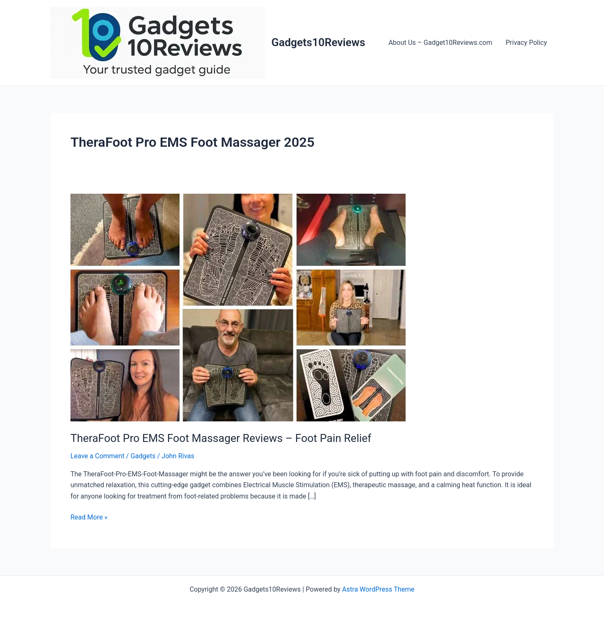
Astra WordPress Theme (378, 589)
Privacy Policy (526, 43)
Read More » (88, 517)
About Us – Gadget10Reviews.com (440, 43)
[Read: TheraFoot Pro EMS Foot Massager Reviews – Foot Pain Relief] (238, 307)
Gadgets (143, 456)
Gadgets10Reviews (318, 42)
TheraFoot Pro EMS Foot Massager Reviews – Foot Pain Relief (220, 438)
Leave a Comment (97, 456)
